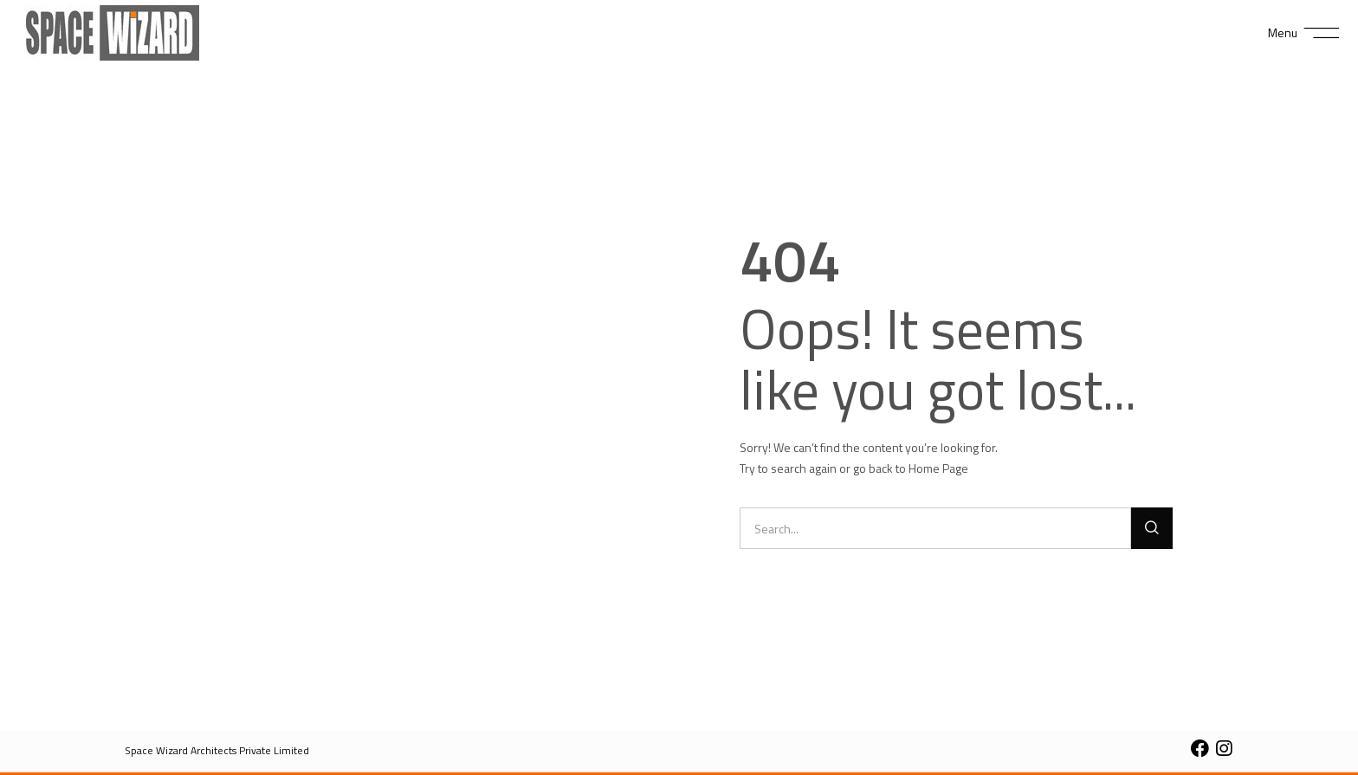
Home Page (938, 468)
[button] (217, 751)
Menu (1282, 32)
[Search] (1152, 528)
